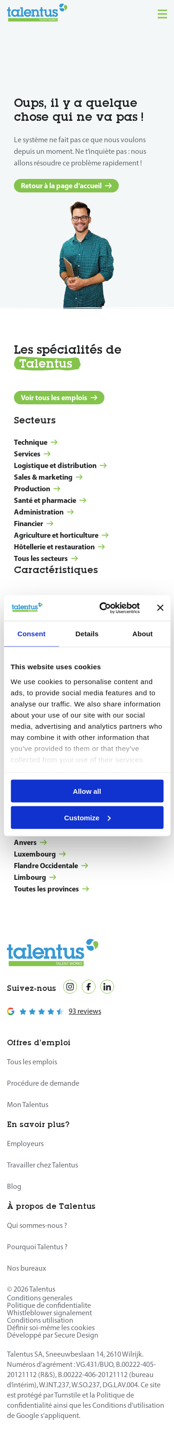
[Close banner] (160, 608)
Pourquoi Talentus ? (37, 1246)
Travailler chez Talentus (42, 1165)
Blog (14, 1186)
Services (32, 453)
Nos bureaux (26, 1268)
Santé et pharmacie (50, 500)
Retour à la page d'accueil (66, 185)
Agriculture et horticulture (61, 535)
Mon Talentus (27, 1104)
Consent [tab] (31, 634)
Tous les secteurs (46, 558)
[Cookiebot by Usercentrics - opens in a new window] (104, 608)
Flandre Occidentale (51, 865)
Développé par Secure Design (52, 1335)
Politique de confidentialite (49, 1305)
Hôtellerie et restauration (59, 546)
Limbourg (35, 877)
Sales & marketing (48, 476)
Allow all (87, 791)
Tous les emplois (32, 1061)
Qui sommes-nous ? (37, 1225)
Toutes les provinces (51, 888)
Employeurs (25, 1143)
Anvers (30, 842)
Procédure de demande (43, 1083)
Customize (87, 817)
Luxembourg (40, 853)
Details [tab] (87, 634)
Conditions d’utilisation (128, 1405)
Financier (33, 523)
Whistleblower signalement (49, 1312)
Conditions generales (39, 1297)
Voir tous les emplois (59, 397)
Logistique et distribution (60, 465)
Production (37, 488)
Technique (36, 442)
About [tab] (142, 634)
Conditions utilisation (40, 1320)
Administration (44, 511)
